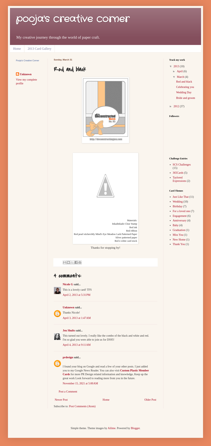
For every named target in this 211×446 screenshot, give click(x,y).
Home (17, 48)
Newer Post (61, 399)
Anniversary (180, 220)
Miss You (178, 234)
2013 (177, 66)
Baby (176, 225)
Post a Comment (68, 391)
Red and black (184, 81)
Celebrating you (185, 87)
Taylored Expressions (179, 179)
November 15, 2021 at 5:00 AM (80, 383)
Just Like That (181, 196)
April (180, 71)
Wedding (178, 201)
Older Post (150, 399)
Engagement (180, 215)
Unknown (68, 307)
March (181, 76)
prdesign (68, 357)
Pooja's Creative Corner (27, 60)
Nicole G (68, 284)
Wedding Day (183, 92)
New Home (179, 239)
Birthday (178, 206)
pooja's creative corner (72, 19)
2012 (177, 106)
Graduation (179, 230)
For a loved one (181, 211)
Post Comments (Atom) (82, 406)
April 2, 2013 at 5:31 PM (76, 294)
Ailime (111, 428)
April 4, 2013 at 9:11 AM (77, 344)
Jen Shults (69, 330)
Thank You (179, 244)
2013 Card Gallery (39, 48)
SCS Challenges (182, 164)
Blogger (135, 428)
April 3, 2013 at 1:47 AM (77, 317)
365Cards (178, 172)
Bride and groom (185, 97)
